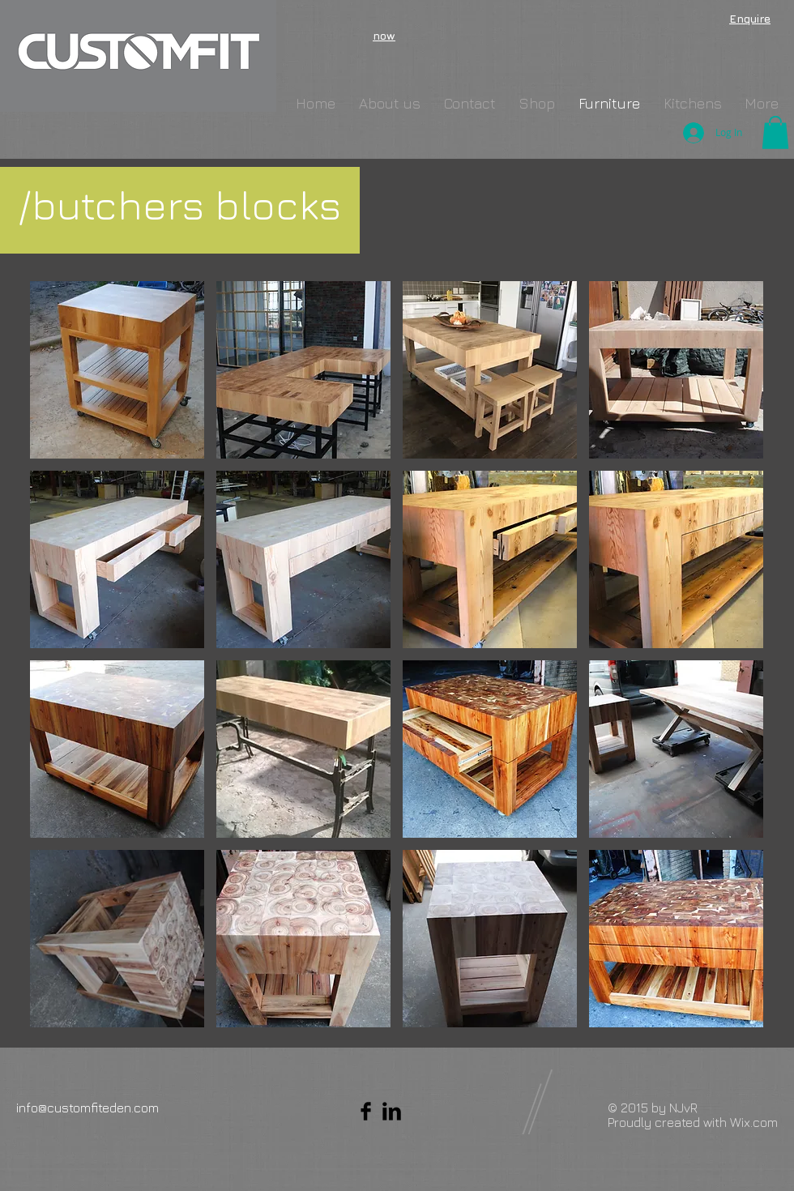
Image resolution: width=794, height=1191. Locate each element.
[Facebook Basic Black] (365, 1111)
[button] (775, 132)
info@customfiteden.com (87, 1107)
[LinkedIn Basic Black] (391, 1111)
